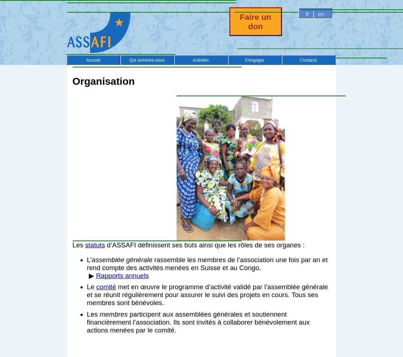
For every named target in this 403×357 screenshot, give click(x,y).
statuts (95, 245)
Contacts (308, 60)
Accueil (93, 60)
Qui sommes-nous (146, 60)
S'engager (254, 60)
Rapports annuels (122, 275)
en (321, 14)
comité (106, 287)
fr (307, 14)
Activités (201, 60)
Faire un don (255, 22)
